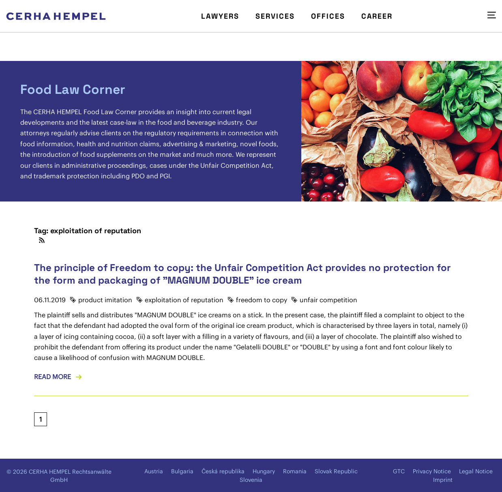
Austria (153, 471)
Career (377, 16)
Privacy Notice (432, 471)
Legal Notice (476, 471)
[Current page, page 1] (40, 419)
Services (275, 16)
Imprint (443, 479)
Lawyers (220, 16)
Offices (328, 16)
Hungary (264, 471)
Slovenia (251, 479)
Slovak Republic (336, 471)
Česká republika (223, 471)
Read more (52, 377)
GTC (399, 471)
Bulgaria (182, 471)
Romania (295, 471)
